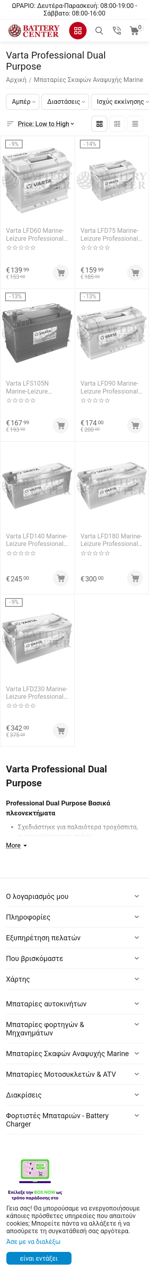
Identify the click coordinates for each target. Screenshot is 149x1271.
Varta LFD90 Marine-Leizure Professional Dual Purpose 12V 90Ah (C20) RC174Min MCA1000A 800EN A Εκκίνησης (110, 387)
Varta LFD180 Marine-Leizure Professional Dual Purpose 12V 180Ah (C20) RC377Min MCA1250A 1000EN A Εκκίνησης (112, 540)
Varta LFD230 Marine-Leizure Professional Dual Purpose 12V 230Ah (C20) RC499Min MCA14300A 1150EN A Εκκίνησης (37, 692)
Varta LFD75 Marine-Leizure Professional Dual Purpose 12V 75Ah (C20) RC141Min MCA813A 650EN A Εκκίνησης (110, 234)
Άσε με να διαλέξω (33, 1242)
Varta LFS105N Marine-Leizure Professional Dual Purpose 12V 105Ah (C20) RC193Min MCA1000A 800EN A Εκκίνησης (35, 387)
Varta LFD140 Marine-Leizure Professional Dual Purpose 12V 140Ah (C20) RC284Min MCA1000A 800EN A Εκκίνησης (37, 540)
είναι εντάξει (39, 1258)
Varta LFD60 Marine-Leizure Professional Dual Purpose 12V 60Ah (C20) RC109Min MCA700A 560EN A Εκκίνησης (36, 234)
